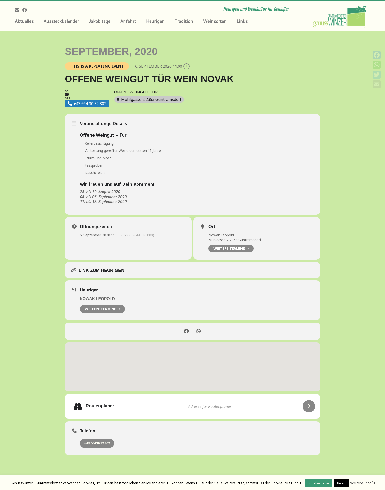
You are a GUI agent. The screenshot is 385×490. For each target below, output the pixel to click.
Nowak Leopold (221, 235)
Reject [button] (341, 483)
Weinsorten (215, 21)
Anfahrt (128, 21)
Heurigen (155, 21)
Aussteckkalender (61, 21)
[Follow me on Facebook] (26, 10)
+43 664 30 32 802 (97, 443)
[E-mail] (18, 10)
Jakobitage (99, 21)
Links (242, 21)
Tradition (183, 21)
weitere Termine (102, 309)
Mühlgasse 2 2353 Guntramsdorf (234, 240)
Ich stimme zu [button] (318, 483)
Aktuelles (24, 21)
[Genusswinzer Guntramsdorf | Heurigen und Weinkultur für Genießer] (340, 16)
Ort (211, 227)
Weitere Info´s (362, 483)
